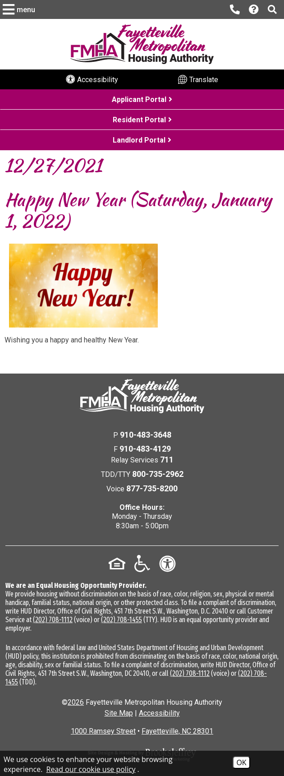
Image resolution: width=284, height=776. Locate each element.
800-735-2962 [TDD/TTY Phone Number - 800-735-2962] (157, 474)
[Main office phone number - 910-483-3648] (235, 9)
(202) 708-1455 (121, 619)
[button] (20, 9)
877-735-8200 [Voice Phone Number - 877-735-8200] (152, 488)
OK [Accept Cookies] (241, 762)
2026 (76, 702)
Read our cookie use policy (91, 769)
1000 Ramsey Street (103, 731)
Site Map (119, 713)
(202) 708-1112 (53, 619)
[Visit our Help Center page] (254, 10)
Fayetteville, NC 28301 (177, 731)
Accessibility (159, 713)
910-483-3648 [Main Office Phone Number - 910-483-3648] (145, 434)
